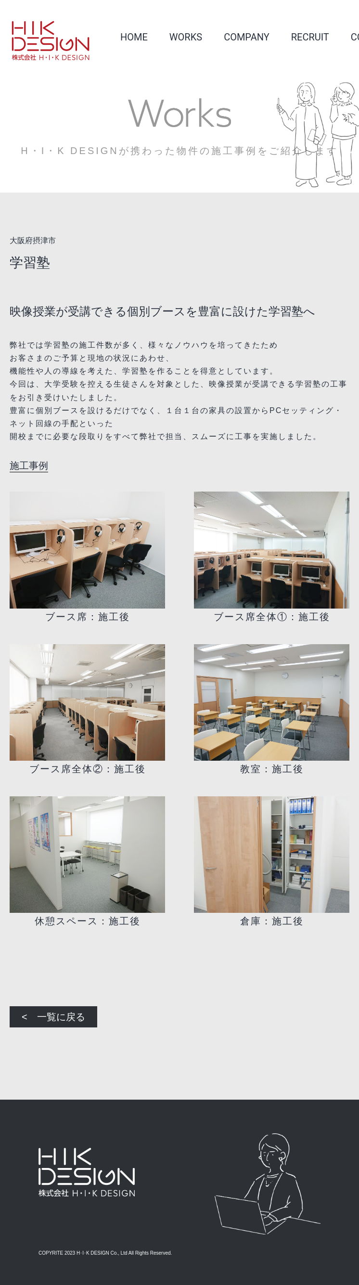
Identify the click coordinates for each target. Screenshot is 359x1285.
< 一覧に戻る (53, 1017)
